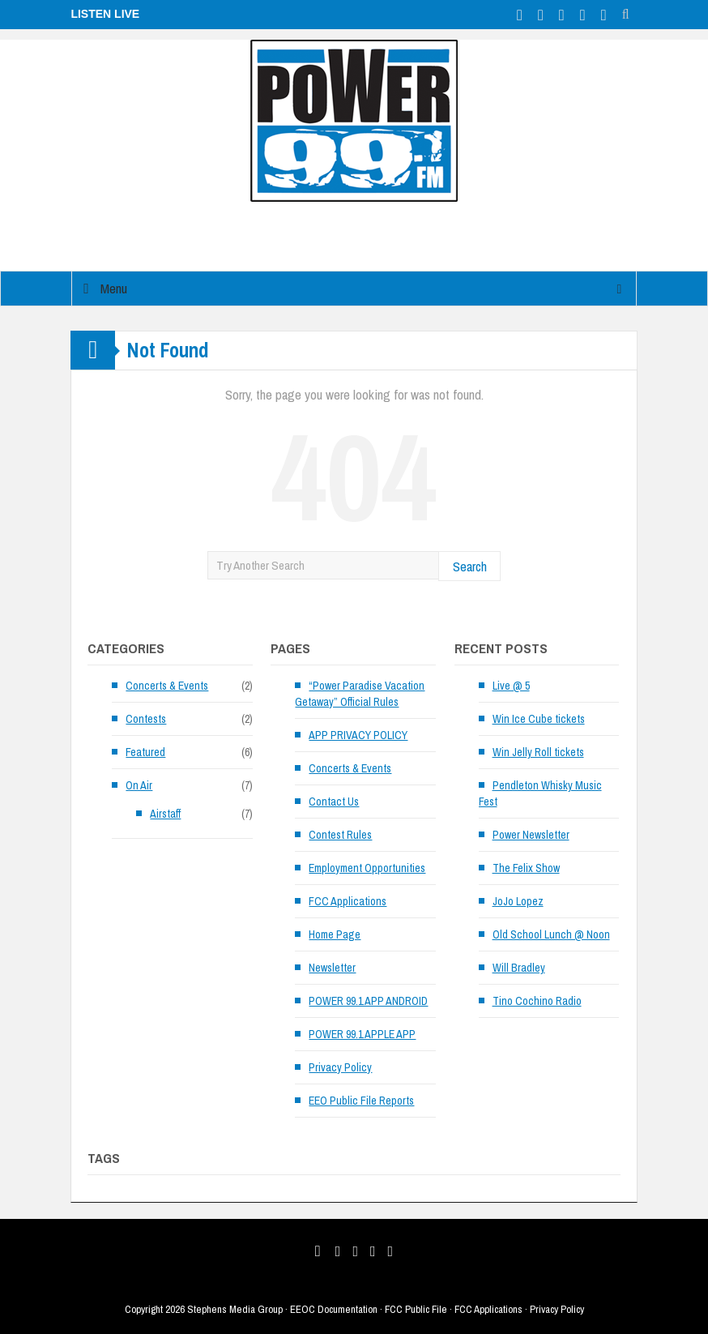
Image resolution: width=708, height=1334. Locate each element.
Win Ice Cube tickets (539, 719)
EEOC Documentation (333, 1309)
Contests (146, 719)
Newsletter (332, 967)
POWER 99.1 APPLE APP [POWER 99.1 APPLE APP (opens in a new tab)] (362, 1034)
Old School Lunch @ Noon (551, 934)
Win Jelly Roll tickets (538, 752)
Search (470, 566)
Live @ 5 (511, 685)
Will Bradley (519, 967)
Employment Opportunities (367, 868)
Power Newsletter (531, 834)
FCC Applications (347, 901)
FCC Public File (416, 1309)
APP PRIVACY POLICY (358, 735)
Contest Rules (340, 834)
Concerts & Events (167, 685)
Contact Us (334, 801)
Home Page (334, 934)
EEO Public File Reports (361, 1100)
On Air (139, 785)
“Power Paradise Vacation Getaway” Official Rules (359, 693)
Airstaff (165, 813)
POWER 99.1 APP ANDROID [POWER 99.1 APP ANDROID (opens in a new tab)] (368, 1001)
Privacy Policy (340, 1067)
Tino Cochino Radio (537, 1001)
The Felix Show (526, 868)
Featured (145, 752)
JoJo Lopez (518, 901)
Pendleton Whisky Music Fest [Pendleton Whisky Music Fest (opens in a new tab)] (540, 793)
